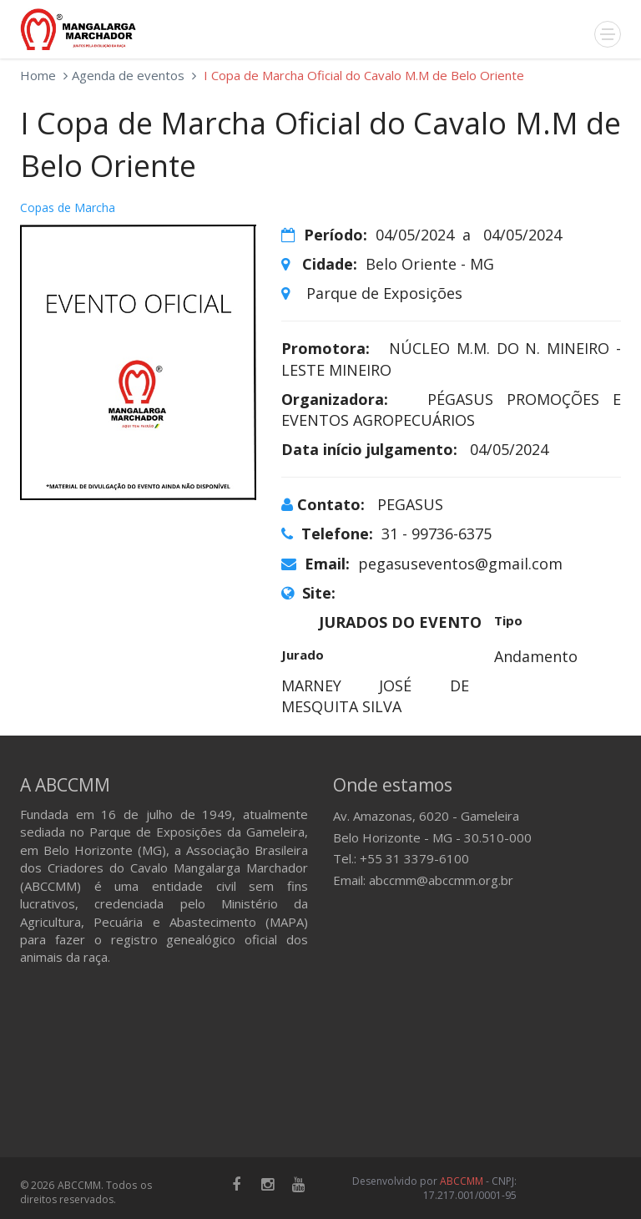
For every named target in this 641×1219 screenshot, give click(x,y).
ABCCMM (461, 1181)
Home (38, 75)
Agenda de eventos (128, 75)
